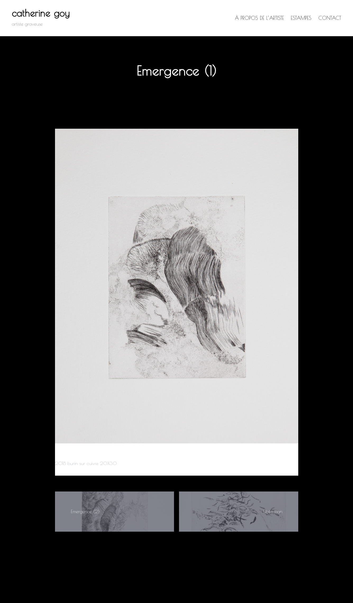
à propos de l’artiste (259, 18)
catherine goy (41, 12)
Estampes (301, 18)
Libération (272, 511)
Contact (329, 18)
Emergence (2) (85, 511)
